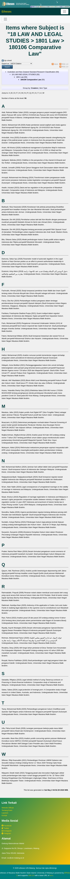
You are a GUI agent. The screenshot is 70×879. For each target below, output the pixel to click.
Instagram (7, 831)
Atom (56, 64)
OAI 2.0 (31, 875)
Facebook (7, 826)
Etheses (6, 11)
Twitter (5, 828)
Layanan (5, 813)
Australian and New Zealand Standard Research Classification (31, 72)
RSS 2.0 (65, 67)
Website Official (8, 808)
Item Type (43, 88)
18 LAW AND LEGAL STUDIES (24, 74)
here (51, 875)
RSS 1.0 (65, 64)
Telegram (6, 833)
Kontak (4, 815)
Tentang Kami (7, 810)
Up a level (8, 60)
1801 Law (20, 77)
